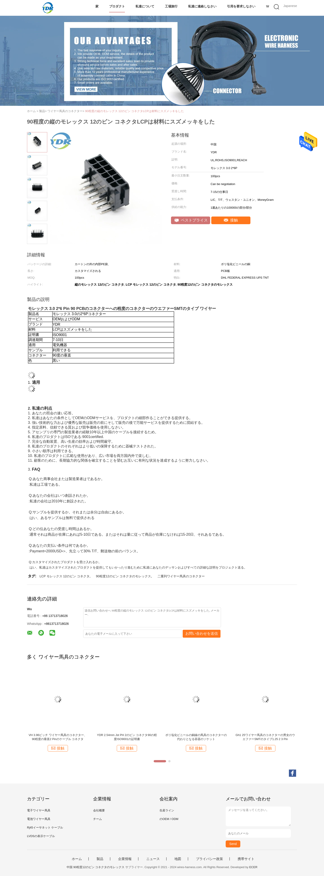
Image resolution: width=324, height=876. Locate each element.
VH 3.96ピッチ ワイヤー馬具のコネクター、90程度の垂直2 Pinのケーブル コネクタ (58, 737)
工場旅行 (171, 6)
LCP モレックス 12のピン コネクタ (65, 576)
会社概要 (99, 810)
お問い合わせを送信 (201, 633)
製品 (100, 858)
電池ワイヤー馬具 (38, 819)
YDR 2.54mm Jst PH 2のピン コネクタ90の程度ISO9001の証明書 (127, 737)
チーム (97, 819)
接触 (231, 220)
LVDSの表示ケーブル (41, 836)
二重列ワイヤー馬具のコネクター (181, 576)
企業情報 (125, 858)
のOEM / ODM (169, 819)
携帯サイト (246, 858)
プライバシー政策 (209, 858)
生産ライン (167, 810)
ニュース (153, 858)
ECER (253, 867)
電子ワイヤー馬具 (38, 810)
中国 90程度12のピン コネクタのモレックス (95, 867)
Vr (267, 6)
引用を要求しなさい (241, 6)
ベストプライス (191, 220)
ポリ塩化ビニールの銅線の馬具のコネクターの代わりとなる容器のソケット (196, 737)
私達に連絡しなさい (202, 6)
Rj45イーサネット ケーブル (45, 827)
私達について (144, 6)
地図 (177, 858)
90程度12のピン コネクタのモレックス (123, 576)
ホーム (77, 858)
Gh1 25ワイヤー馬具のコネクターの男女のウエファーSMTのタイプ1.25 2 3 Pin (265, 737)
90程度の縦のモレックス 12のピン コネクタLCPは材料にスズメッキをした (134, 111)
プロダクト (117, 6)
